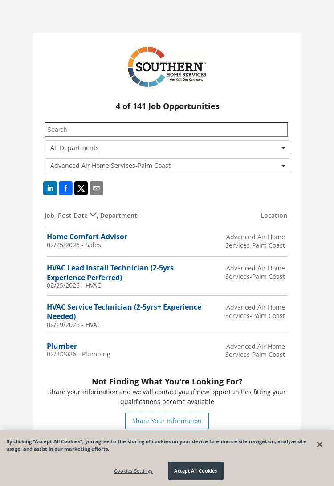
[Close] (320, 444)
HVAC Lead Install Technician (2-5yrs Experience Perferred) (110, 272)
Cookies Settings (133, 471)
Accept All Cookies (195, 471)
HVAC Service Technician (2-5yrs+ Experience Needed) (124, 311)
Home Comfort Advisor (87, 236)
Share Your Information (167, 421)
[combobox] (167, 147)
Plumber (62, 346)
